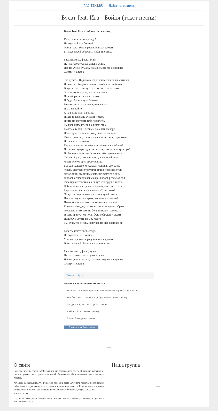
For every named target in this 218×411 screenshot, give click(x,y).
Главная (70, 275)
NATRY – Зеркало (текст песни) (83, 311)
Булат (81, 275)
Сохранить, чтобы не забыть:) (82, 327)
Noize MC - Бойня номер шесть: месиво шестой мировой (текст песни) (102, 290)
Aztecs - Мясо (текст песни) (81, 318)
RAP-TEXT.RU (93, 5)
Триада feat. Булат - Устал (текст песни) (87, 304)
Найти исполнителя (122, 5)
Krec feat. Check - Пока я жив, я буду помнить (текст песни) (97, 297)
